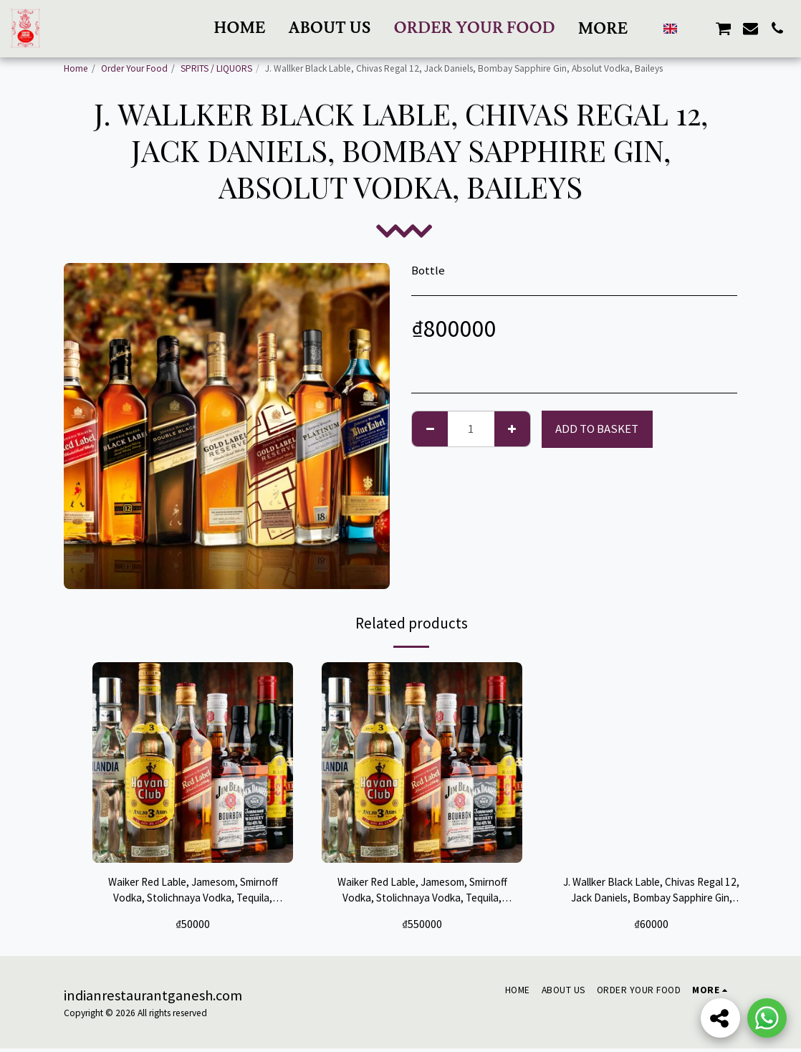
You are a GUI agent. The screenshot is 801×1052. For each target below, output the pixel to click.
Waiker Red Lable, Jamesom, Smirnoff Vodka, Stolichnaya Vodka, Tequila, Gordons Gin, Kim (193, 892)
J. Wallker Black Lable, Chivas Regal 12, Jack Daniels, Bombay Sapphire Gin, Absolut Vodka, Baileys (651, 892)
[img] (192, 762)
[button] (497, 28)
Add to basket (596, 428)
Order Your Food (134, 68)
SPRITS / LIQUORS (216, 68)
